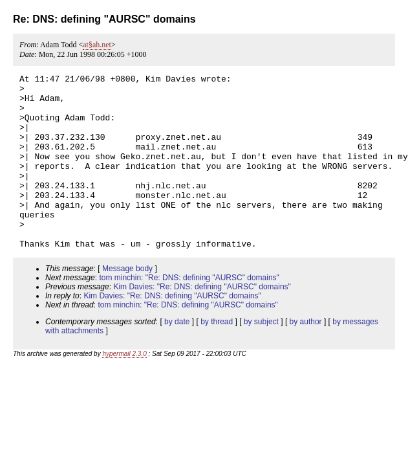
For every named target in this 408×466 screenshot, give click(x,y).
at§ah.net (97, 44)
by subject (261, 356)
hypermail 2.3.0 (124, 388)
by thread (216, 356)
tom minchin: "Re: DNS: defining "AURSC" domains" (189, 312)
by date (176, 356)
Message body (127, 303)
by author (306, 356)
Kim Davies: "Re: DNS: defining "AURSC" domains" (201, 321)
